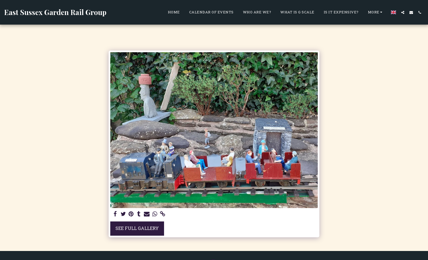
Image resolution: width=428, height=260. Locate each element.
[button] (403, 12)
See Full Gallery (137, 228)
